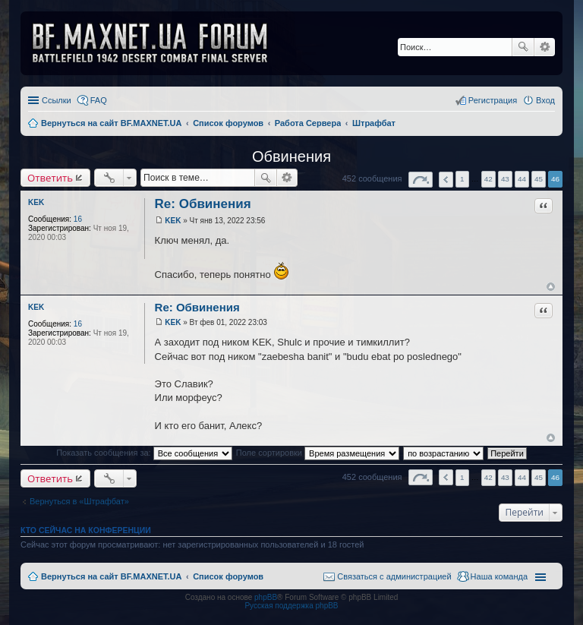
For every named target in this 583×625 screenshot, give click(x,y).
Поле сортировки (317, 452)
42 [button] (488, 179)
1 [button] (462, 179)
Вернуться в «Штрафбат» (79, 501)
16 (78, 219)
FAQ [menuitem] (98, 100)
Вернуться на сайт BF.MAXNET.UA (111, 576)
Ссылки (56, 100)
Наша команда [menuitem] (499, 576)
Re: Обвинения (203, 204)
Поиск (523, 47)
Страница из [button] (420, 180)
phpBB (265, 597)
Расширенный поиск (544, 47)
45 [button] (538, 179)
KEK (36, 202)
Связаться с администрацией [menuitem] (394, 576)
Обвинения (291, 156)
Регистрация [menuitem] (492, 100)
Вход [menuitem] (545, 100)
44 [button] (522, 179)
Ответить (50, 178)
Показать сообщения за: (144, 452)
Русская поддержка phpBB (291, 605)
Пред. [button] (446, 180)
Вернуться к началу (551, 287)
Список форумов (228, 576)
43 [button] (505, 179)
